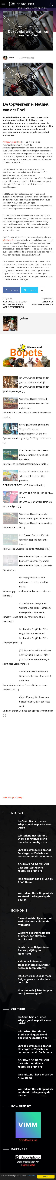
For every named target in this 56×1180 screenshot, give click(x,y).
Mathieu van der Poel (12, 142)
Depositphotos (28, 1165)
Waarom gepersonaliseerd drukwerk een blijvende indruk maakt (34, 936)
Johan (11, 58)
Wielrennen (33, 26)
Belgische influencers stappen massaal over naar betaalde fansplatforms (34, 964)
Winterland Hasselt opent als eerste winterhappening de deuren (35, 896)
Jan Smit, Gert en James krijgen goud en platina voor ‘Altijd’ (35, 824)
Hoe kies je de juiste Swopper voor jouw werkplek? (35, 992)
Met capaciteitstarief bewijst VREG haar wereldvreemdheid (15, 304)
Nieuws (20, 26)
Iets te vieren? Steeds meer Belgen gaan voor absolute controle (34, 979)
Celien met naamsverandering (42, 303)
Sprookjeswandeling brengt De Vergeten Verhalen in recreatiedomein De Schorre (35, 853)
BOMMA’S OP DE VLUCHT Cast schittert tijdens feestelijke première (33, 867)
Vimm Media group (28, 1140)
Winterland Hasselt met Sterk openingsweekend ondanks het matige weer (33, 838)
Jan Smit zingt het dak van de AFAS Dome (35, 880)
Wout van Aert (9, 240)
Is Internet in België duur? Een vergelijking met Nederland (33, 950)
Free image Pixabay (12, 797)
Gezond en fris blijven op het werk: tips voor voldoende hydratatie (35, 921)
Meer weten (31, 1176)
